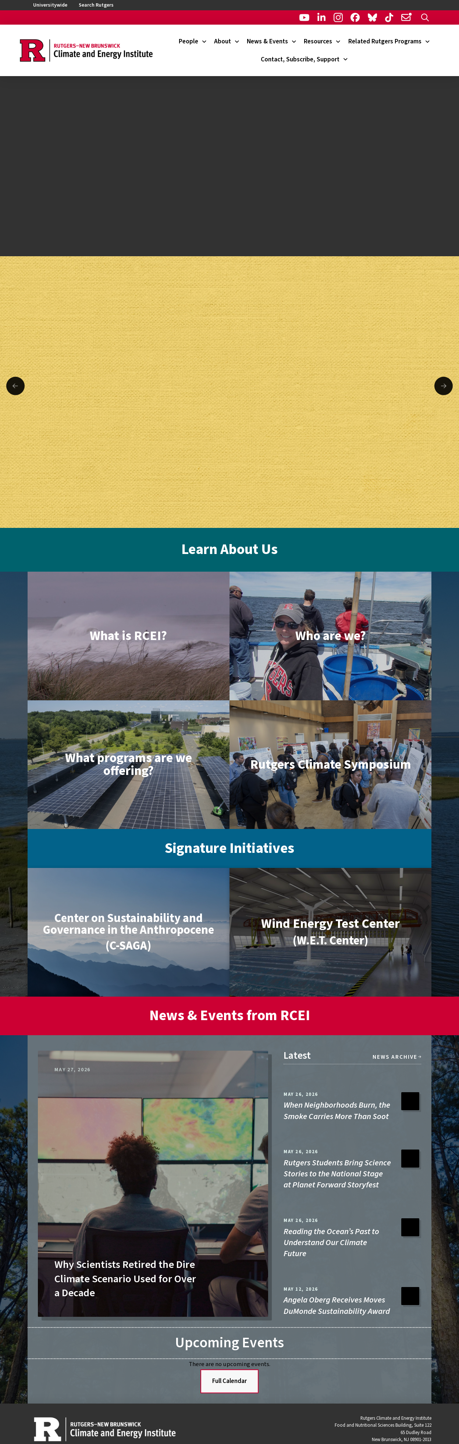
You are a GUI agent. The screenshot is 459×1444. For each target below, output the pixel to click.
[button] (425, 17)
